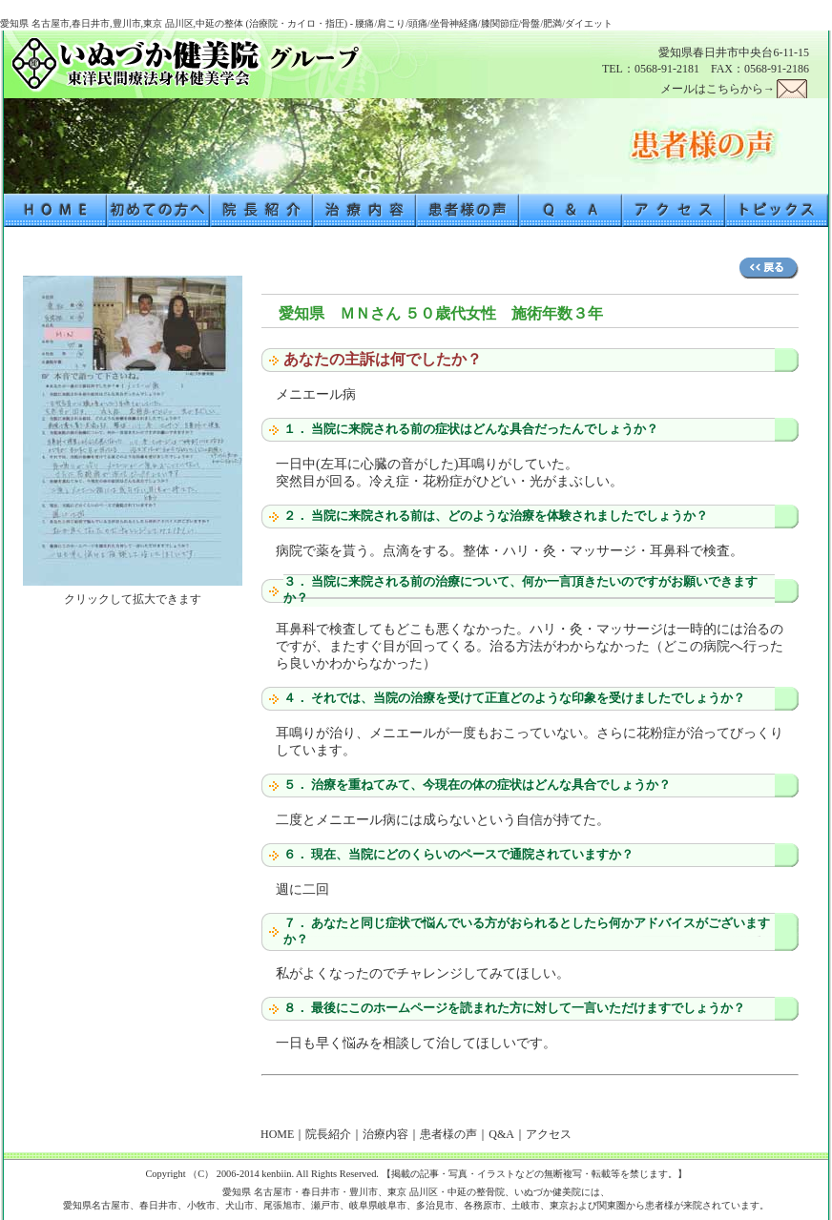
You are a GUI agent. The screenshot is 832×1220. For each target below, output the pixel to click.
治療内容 (385, 1134)
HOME (277, 1134)
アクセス (549, 1134)
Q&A (501, 1134)
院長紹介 (328, 1134)
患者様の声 (448, 1134)
